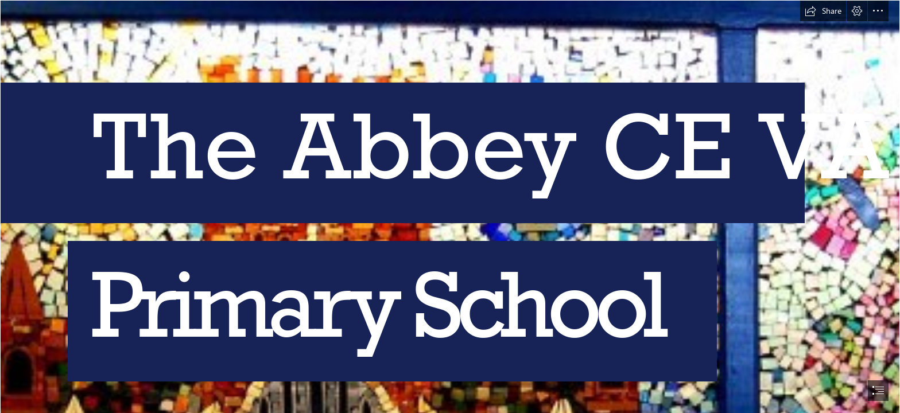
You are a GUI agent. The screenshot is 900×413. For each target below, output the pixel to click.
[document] (450, 206)
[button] (823, 11)
